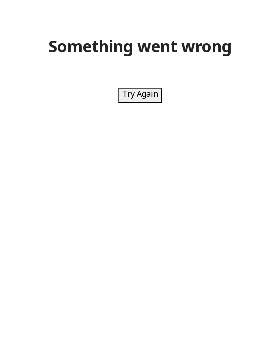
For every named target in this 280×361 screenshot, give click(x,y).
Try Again (140, 95)
